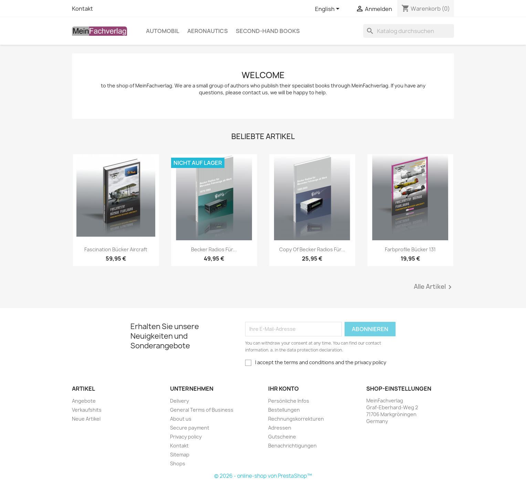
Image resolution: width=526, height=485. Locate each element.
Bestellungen (284, 410)
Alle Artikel (434, 287)
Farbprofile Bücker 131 (410, 249)
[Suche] (408, 31)
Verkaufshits (87, 410)
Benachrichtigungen (292, 445)
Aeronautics (207, 31)
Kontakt (82, 8)
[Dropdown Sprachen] (328, 9)
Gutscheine (282, 436)
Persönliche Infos (288, 401)
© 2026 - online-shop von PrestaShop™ (263, 475)
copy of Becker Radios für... (312, 249)
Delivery (179, 401)
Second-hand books (268, 31)
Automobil (162, 31)
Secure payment (189, 427)
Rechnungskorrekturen (296, 418)
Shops (177, 463)
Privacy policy (186, 436)
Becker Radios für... (214, 249)
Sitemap (179, 454)
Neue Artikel (86, 418)
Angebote (84, 401)
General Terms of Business (201, 410)
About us (180, 418)
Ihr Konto (283, 388)
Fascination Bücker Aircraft (115, 249)
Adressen (279, 427)
